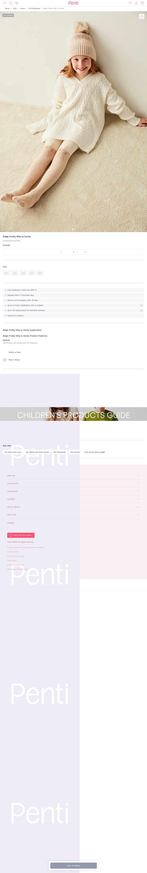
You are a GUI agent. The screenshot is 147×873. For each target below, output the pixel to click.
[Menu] (4, 3)
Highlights (12, 484)
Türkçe (10, 523)
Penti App (11, 515)
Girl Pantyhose (34, 8)
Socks (22, 8)
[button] (72, 229)
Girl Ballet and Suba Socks (37, 452)
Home (7, 8)
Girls (15, 8)
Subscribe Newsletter (22, 535)
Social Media (13, 507)
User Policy (12, 560)
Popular (11, 476)
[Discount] (17, 3)
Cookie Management (15, 565)
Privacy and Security (15, 556)
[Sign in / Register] (136, 3)
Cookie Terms (13, 552)
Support (11, 499)
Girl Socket (75, 452)
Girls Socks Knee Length (94, 452)
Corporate (12, 491)
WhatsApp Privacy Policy (17, 569)
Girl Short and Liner (12, 452)
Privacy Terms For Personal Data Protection (25, 547)
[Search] (10, 3)
